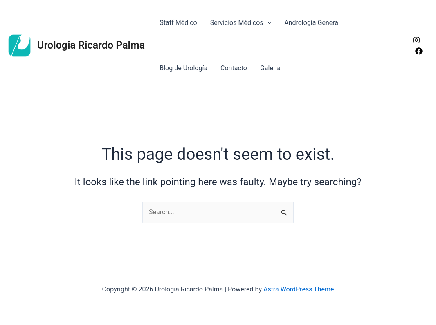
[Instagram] (416, 40)
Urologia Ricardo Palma (91, 45)
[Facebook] (419, 51)
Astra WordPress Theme (298, 289)
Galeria (270, 68)
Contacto (233, 68)
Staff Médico (178, 23)
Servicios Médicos (241, 22)
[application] (267, 22)
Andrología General (312, 23)
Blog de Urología (183, 68)
